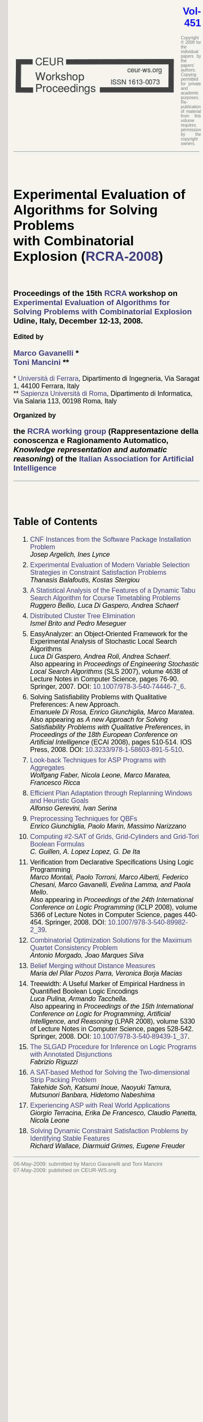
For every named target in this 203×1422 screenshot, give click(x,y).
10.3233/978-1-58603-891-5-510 (133, 749)
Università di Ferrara (48, 378)
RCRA (115, 293)
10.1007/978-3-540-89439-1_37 (140, 1036)
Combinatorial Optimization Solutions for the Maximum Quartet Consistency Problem (111, 944)
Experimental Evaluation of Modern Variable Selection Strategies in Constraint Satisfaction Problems (110, 568)
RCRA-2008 (121, 256)
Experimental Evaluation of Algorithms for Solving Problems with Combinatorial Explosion (102, 307)
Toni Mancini (37, 362)
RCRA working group (66, 431)
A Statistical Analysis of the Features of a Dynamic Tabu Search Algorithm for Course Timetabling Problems (112, 594)
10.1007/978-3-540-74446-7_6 (138, 686)
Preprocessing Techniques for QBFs (83, 818)
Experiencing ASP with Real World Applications (100, 1105)
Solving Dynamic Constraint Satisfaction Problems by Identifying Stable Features (109, 1134)
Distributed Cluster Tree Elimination (82, 615)
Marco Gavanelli (43, 353)
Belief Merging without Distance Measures (92, 965)
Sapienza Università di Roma (64, 393)
